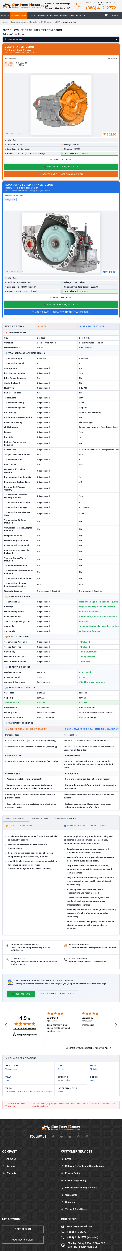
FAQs (66, 1158)
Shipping (68, 1202)
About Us (9, 1158)
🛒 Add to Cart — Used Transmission (61, 174)
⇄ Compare (112, 58)
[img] (24, 1024)
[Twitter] (61, 1136)
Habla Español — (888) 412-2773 (57, 994)
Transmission (11, 1069)
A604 (92, 1080)
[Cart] (106, 15)
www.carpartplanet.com (79, 1226)
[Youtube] (70, 1136)
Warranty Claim (22, 1239)
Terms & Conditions (74, 1209)
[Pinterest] (78, 1136)
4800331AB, (35, 1092)
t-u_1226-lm (21, 64)
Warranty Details (65, 818)
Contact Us (69, 1195)
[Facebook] (53, 1136)
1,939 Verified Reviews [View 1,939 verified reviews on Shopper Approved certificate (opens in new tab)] (24, 1028)
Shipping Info (40, 818)
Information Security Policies (79, 1187)
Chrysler (61, 1069)
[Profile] (115, 15)
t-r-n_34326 (10, 199)
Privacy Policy (70, 1173)
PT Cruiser (94, 1069)
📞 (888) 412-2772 (21, 994)
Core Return (23, 1229)
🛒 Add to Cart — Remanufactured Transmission (61, 312)
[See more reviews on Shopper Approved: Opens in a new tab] (85, 1048)
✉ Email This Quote (61, 160)
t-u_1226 (9, 64)
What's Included (15, 818)
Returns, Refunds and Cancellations (82, 1166)
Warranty (9, 1173)
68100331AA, (11, 1092)
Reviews (8, 1166)
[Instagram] (87, 1136)
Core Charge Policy (73, 1180)
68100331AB (46, 1092)
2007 (7, 1080)
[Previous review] (5, 1025)
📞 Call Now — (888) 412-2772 (61, 167)
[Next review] (116, 1025)
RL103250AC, (24, 1092)
